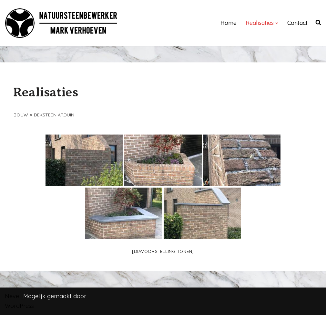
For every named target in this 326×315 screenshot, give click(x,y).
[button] (276, 23)
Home (228, 23)
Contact (297, 23)
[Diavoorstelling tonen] (163, 251)
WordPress (19, 306)
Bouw (21, 115)
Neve (12, 296)
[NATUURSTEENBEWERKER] (61, 23)
